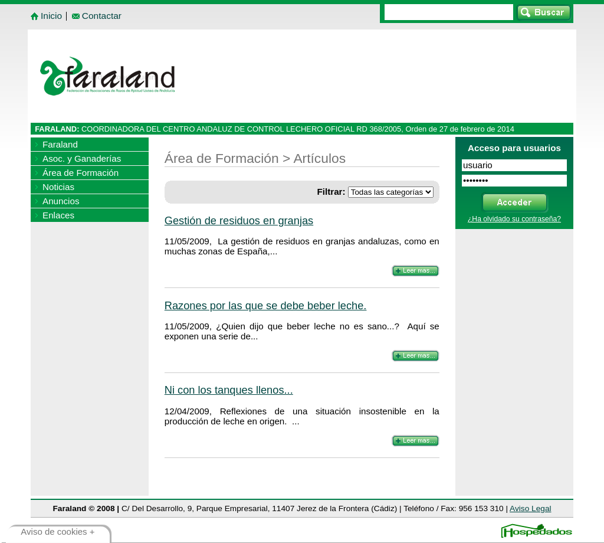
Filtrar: (331, 192)
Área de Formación (80, 173)
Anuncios (60, 201)
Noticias (58, 187)
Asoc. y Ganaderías (81, 158)
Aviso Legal (530, 508)
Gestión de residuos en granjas (239, 220)
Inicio (51, 16)
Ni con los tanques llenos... (229, 390)
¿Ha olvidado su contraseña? (514, 219)
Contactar (102, 16)
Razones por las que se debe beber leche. (266, 305)
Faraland (60, 144)
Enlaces (58, 215)
